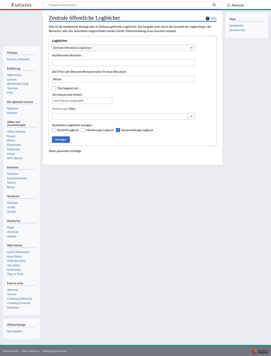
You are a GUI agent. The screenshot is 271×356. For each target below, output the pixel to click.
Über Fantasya (30, 351)
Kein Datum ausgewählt (68, 100)
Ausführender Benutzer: (67, 55)
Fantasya (21, 5)
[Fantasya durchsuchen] (132, 5)
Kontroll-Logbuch (68, 130)
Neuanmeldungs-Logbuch (137, 130)
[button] (191, 116)
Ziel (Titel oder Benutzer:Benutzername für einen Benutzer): (89, 71)
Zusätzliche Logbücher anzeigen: (72, 125)
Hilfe (210, 18)
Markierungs (60, 108)
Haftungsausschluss (54, 351)
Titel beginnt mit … (69, 88)
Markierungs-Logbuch (100, 130)
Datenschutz (11, 351)
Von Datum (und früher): (67, 94)
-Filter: (64, 108)
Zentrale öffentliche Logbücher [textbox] (72, 47)
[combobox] (123, 48)
